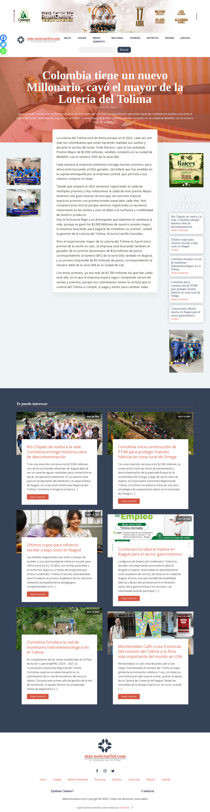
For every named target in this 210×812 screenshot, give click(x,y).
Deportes (153, 37)
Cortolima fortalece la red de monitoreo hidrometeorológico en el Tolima (58, 647)
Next (199, 170)
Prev (173, 170)
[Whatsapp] (3, 51)
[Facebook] (3, 38)
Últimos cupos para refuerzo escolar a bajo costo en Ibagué (54, 547)
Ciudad (82, 37)
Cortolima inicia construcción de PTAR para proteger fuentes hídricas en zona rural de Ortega (147, 451)
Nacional (117, 37)
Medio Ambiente (99, 39)
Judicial (185, 37)
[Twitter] (3, 44)
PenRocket (124, 807)
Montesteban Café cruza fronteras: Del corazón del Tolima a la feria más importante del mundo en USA (150, 651)
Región (169, 37)
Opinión (135, 37)
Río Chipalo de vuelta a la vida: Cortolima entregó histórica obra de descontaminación (57, 451)
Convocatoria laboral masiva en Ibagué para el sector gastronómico (150, 551)
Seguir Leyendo (37, 496)
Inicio (67, 37)
